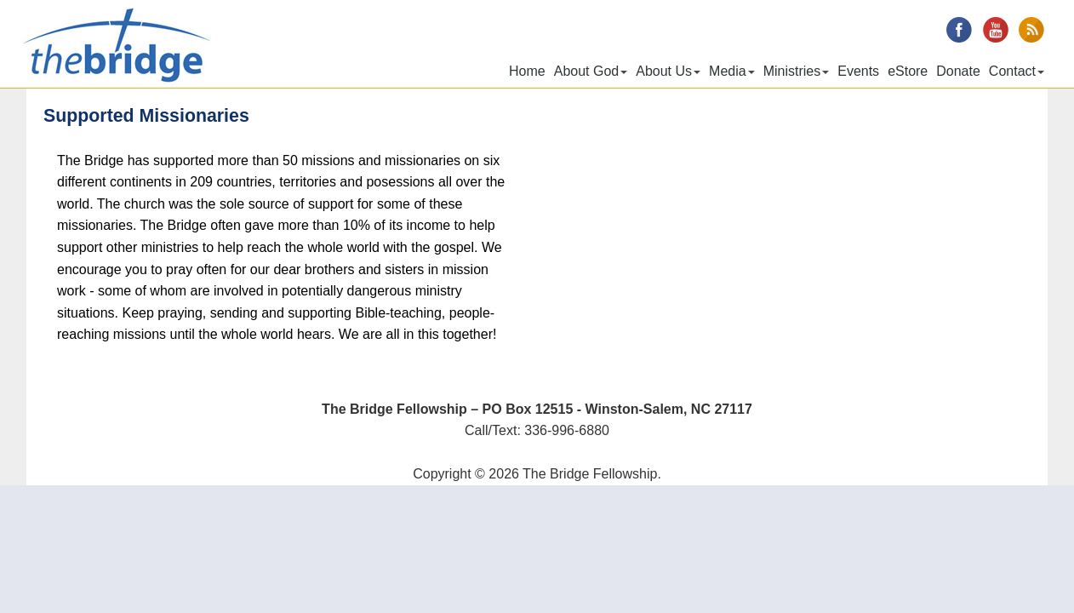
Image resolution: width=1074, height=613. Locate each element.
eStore (908, 71)
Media (732, 71)
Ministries (796, 71)
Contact (1016, 71)
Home (527, 71)
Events (858, 71)
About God (591, 71)
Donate (958, 71)
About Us (668, 71)
